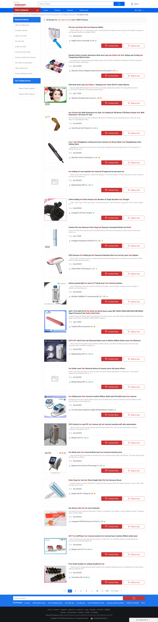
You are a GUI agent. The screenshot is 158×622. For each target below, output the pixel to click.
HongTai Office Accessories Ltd (82, 326)
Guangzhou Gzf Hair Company (81, 213)
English (138, 10)
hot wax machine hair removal (25, 57)
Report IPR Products (27, 94)
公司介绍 (100, 609)
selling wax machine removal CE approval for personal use (96, 171)
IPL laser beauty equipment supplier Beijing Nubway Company (92, 410)
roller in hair (28, 603)
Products (57, 10)
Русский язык (72, 612)
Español (80, 612)
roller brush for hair (40, 603)
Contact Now (111, 46)
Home (46, 10)
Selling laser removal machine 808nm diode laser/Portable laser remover (103, 396)
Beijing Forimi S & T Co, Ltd (80, 549)
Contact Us (79, 609)
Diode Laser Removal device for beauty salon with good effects (97, 368)
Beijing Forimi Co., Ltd (78, 438)
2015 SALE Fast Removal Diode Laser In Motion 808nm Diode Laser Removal (104, 341)
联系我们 (107, 609)
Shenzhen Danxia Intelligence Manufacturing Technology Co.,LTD (93, 71)
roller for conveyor (135, 603)
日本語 (87, 612)
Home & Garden (24, 15)
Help (86, 609)
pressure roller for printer (117, 603)
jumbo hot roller (20, 46)
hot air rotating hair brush (23, 73)
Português (94, 612)
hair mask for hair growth (23, 63)
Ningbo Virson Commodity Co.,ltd (82, 41)
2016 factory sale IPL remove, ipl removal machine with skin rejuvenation (102, 424)
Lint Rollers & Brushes (68, 15)
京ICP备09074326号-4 (99, 618)
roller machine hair (21, 68)
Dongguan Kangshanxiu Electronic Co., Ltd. (86, 241)
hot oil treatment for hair (98, 603)
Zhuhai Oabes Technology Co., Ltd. (83, 269)
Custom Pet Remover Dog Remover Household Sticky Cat (100, 227)
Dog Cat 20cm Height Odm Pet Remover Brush (95, 480)
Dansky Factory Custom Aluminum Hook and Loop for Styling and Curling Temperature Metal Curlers (106, 56)
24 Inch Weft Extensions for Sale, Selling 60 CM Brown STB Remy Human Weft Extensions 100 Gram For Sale (106, 114)
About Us (71, 609)
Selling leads (84, 10)
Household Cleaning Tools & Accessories (45, 15)
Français (63, 612)
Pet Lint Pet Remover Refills (86, 27)
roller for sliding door (22, 25)
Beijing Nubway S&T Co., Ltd (81, 185)
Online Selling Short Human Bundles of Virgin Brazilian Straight (99, 199)
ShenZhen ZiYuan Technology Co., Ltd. (84, 157)
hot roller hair (71, 603)
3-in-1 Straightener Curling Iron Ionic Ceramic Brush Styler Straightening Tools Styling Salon (105, 143)
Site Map (92, 609)
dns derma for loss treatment (84, 508)
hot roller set (83, 603)
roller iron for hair (21, 36)
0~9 (111, 615)
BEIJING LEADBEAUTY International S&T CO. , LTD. (88, 296)
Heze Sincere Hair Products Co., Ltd (83, 128)
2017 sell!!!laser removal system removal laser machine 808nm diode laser (103, 536)
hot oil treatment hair (57, 603)
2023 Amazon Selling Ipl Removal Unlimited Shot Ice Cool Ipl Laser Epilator (103, 255)
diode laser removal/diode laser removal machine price (95, 452)
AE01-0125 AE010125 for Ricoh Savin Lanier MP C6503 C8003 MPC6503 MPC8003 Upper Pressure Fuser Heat (106, 312)
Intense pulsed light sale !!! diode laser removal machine (95, 283)
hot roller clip (19, 41)
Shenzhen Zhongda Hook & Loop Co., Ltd (85, 98)
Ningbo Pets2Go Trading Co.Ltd (82, 493)
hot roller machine (21, 30)
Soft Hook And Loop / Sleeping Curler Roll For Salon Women (99, 85)
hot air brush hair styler (23, 52)
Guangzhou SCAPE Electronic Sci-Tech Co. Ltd (87, 521)
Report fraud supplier (27, 88)
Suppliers (70, 10)
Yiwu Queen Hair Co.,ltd (79, 577)
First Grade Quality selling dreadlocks (87, 564)
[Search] (121, 590)
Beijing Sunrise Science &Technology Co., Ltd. (86, 465)
